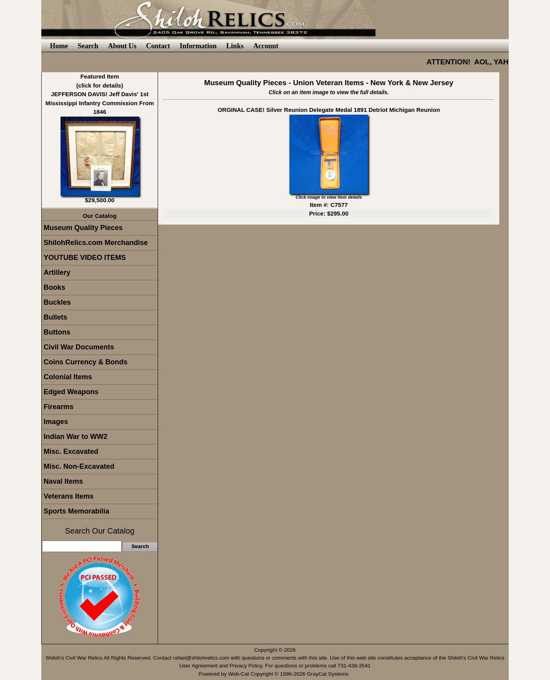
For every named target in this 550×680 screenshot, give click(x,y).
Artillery (57, 272)
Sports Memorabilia (76, 511)
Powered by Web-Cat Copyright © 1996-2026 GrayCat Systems (275, 674)
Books (54, 287)
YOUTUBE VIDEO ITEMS (85, 257)
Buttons (57, 332)
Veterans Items (69, 496)
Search (87, 46)
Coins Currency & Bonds (85, 362)
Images (56, 422)
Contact (158, 46)
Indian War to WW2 (75, 437)
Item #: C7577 (329, 204)
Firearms (59, 407)
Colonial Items (68, 377)
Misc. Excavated (71, 451)
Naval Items (63, 481)
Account (265, 46)
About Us (122, 46)
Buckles (57, 302)
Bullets (55, 317)
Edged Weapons (71, 392)
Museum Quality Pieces (83, 228)
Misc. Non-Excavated (79, 466)
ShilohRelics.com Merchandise (96, 243)
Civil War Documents (79, 347)
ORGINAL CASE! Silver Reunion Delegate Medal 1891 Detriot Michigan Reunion (328, 109)
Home (59, 46)
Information (198, 46)
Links (235, 46)
